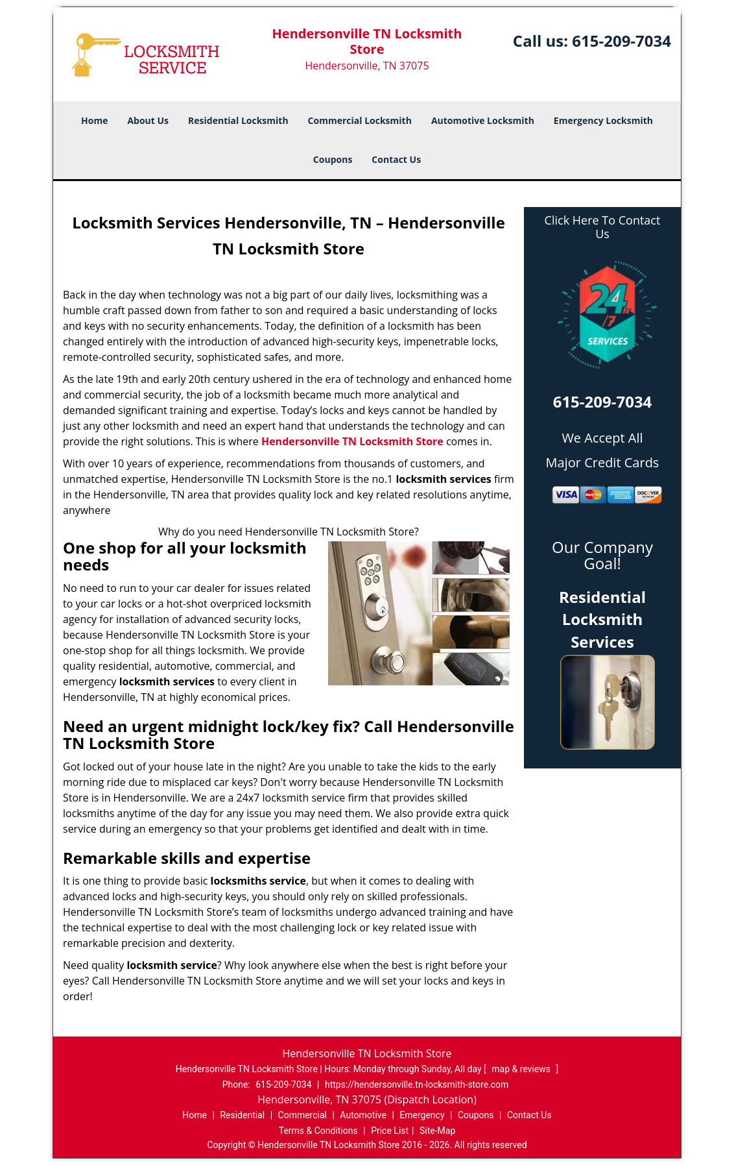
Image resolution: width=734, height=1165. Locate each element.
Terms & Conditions (318, 1130)
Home (94, 120)
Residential (242, 1115)
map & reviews (521, 1069)
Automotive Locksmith (482, 120)
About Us (148, 120)
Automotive (363, 1115)
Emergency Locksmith (603, 120)
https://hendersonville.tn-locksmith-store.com (416, 1084)
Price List (389, 1130)
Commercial (302, 1115)
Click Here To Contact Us (603, 227)
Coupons (332, 159)
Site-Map (437, 1130)
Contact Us (396, 159)
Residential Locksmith (238, 120)
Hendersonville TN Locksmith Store (352, 441)
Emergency (421, 1115)
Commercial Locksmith (360, 120)
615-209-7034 (621, 40)
